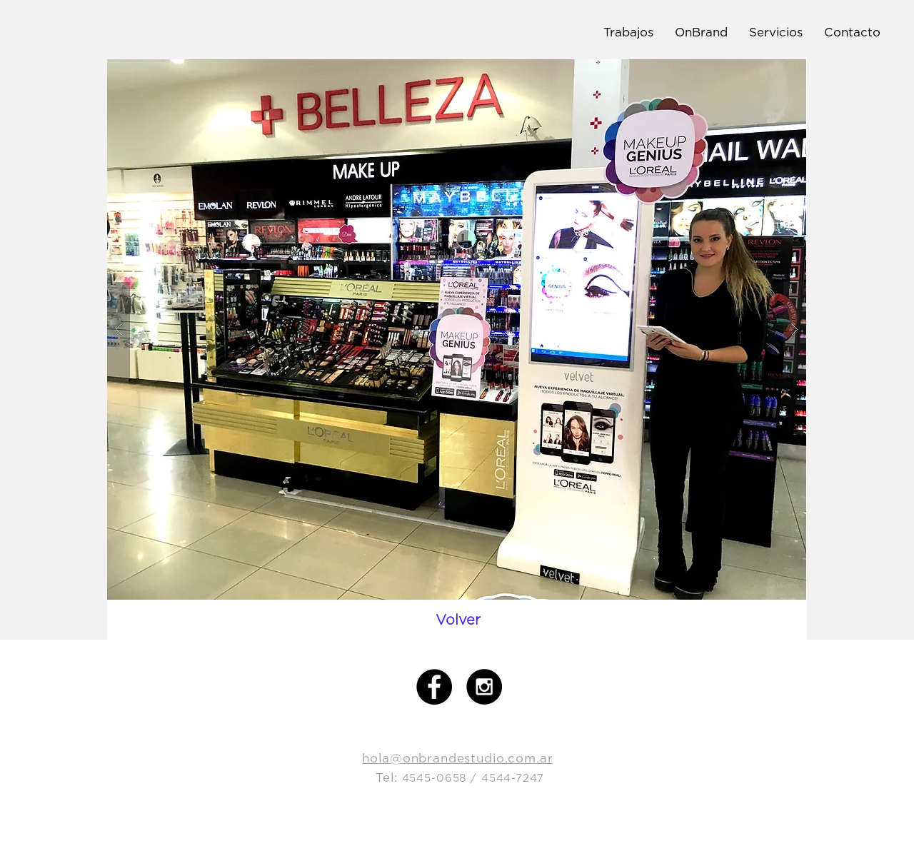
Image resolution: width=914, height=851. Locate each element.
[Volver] (458, 620)
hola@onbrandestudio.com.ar (457, 758)
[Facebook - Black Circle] (434, 687)
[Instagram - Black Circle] (484, 687)
